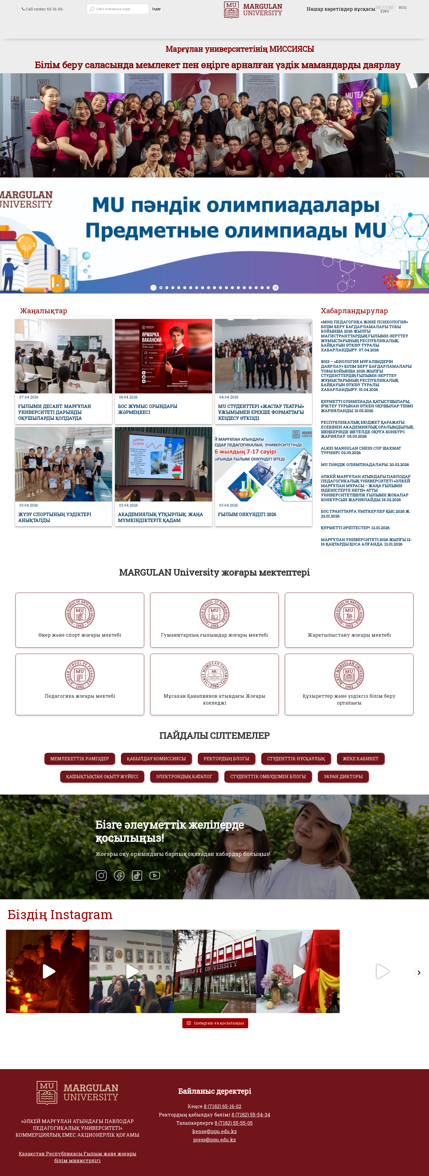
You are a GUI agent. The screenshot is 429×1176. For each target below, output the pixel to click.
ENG (384, 11)
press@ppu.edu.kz (214, 1139)
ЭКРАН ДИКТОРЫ (343, 776)
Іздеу (157, 9)
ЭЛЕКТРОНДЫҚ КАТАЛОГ (184, 776)
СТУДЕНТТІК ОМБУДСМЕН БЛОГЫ (268, 776)
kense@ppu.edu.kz (214, 1131)
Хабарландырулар (354, 310)
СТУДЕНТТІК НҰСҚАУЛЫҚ (296, 758)
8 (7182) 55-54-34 (250, 1114)
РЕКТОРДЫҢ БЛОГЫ (226, 758)
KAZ (384, 7)
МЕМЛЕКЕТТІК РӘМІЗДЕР (79, 758)
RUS (403, 7)
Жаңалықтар (43, 310)
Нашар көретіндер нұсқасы (341, 9)
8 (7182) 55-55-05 (233, 1123)
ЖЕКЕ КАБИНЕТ (361, 758)
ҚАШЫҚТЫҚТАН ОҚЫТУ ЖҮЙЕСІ (102, 776)
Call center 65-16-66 (42, 9)
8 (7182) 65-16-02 (222, 1106)
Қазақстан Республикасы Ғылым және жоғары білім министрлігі (77, 1156)
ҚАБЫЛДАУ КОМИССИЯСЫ (156, 758)
